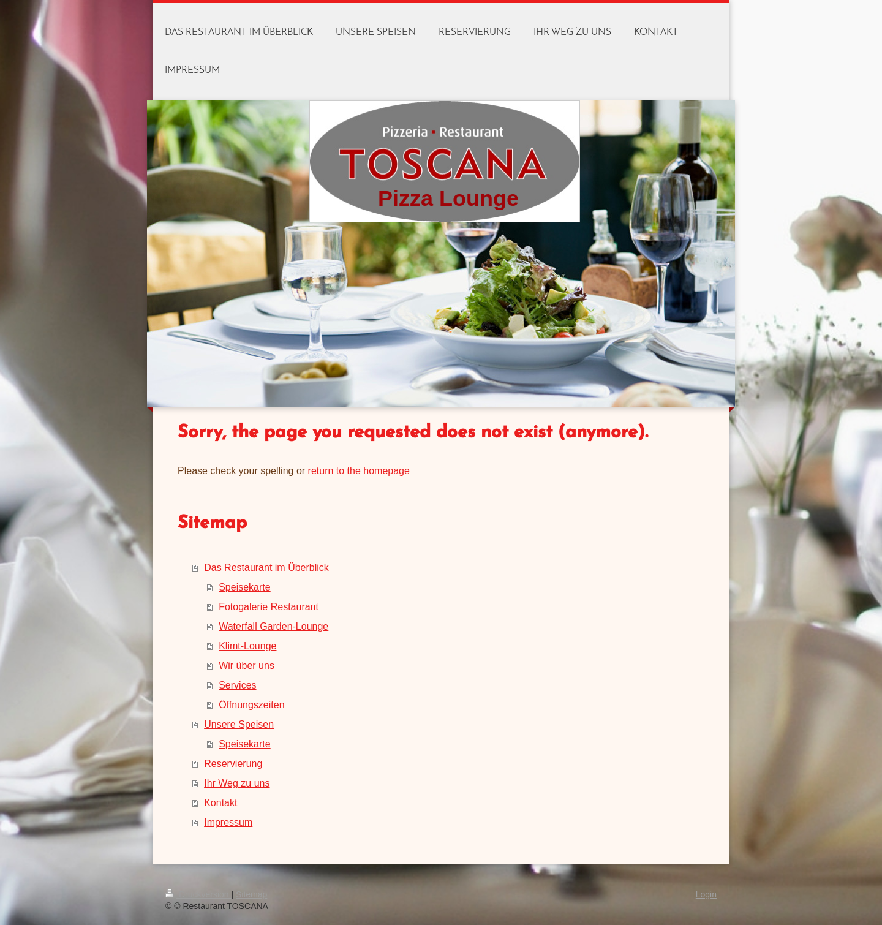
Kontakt (220, 803)
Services (237, 685)
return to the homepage (359, 471)
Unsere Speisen (239, 724)
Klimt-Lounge (247, 646)
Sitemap (251, 894)
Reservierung (233, 763)
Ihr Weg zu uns (237, 783)
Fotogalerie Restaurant (268, 607)
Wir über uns (246, 665)
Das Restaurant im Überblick (266, 567)
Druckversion (198, 894)
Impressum (228, 822)
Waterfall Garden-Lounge (273, 626)
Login (706, 894)
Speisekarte (245, 587)
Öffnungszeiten (251, 705)
